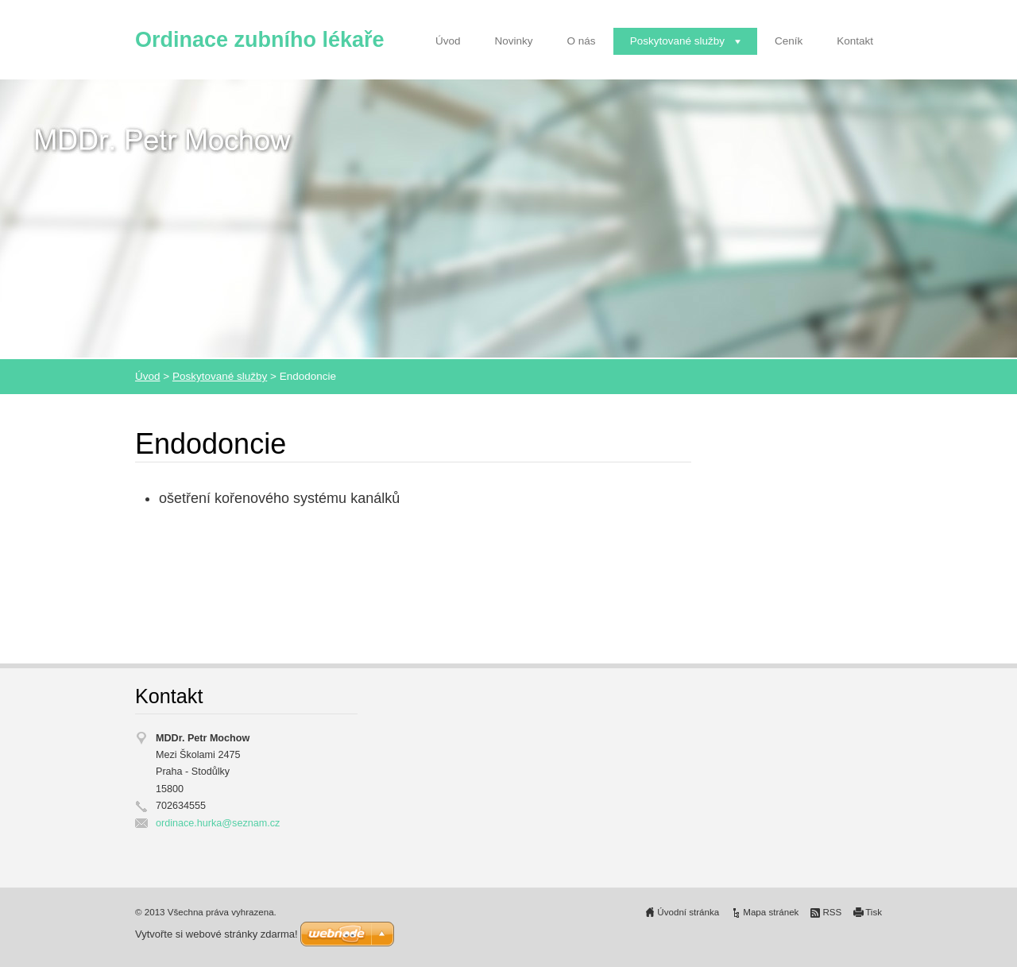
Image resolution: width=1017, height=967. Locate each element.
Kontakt (855, 41)
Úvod (448, 41)
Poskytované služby (677, 41)
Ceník (788, 41)
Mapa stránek (771, 912)
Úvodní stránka (688, 912)
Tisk (873, 912)
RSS (831, 912)
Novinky (514, 41)
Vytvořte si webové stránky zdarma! (216, 934)
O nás (581, 41)
